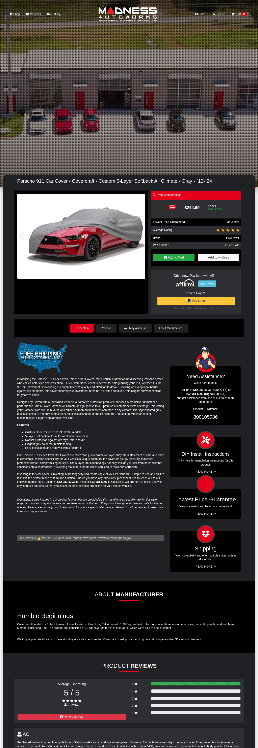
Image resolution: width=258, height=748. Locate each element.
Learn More (207, 283)
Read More (206, 513)
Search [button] (219, 14)
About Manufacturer (171, 328)
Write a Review (71, 716)
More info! (233, 222)
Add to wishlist (218, 257)
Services (33, 14)
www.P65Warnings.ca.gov (115, 538)
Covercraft (232, 238)
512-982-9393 (66, 481)
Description (82, 328)
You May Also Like (135, 328)
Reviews (106, 328)
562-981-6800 (98, 481)
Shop (14, 14)
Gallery (53, 14)
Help (201, 14)
